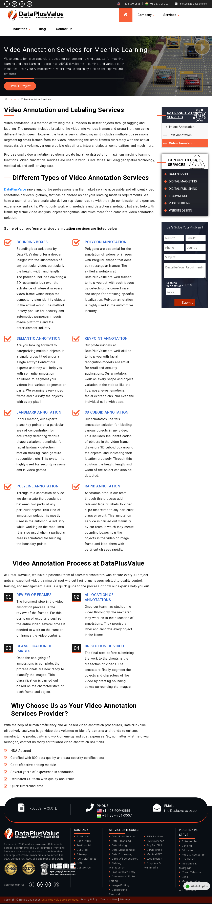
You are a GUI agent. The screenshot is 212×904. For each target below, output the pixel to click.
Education (188, 850)
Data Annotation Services (182, 115)
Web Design (154, 858)
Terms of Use (109, 899)
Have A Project (19, 86)
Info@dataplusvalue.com (193, 3)
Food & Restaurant (194, 854)
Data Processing (122, 854)
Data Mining (119, 845)
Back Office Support (125, 858)
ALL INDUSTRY (188, 890)
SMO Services (155, 840)
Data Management (123, 849)
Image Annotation (182, 127)
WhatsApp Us (196, 886)
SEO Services (155, 836)
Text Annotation (180, 135)
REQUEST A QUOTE (43, 808)
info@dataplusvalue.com (181, 811)
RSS (79, 863)
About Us (83, 836)
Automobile (189, 841)
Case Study (84, 840)
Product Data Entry (123, 872)
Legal (185, 876)
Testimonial (84, 845)
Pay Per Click (155, 845)
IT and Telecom (191, 872)
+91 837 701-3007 (157, 3)
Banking (187, 845)
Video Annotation (182, 143)
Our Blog (82, 849)
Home (12, 99)
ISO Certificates (87, 858)
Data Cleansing (121, 840)
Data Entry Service (123, 836)
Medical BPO (155, 854)
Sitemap (82, 854)
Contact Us (64, 29)
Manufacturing (191, 881)
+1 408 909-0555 (128, 3)
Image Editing (120, 885)
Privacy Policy (89, 899)
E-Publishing (154, 849)
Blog (42, 29)
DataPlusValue (15, 189)
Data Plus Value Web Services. (60, 899)
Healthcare (188, 859)
